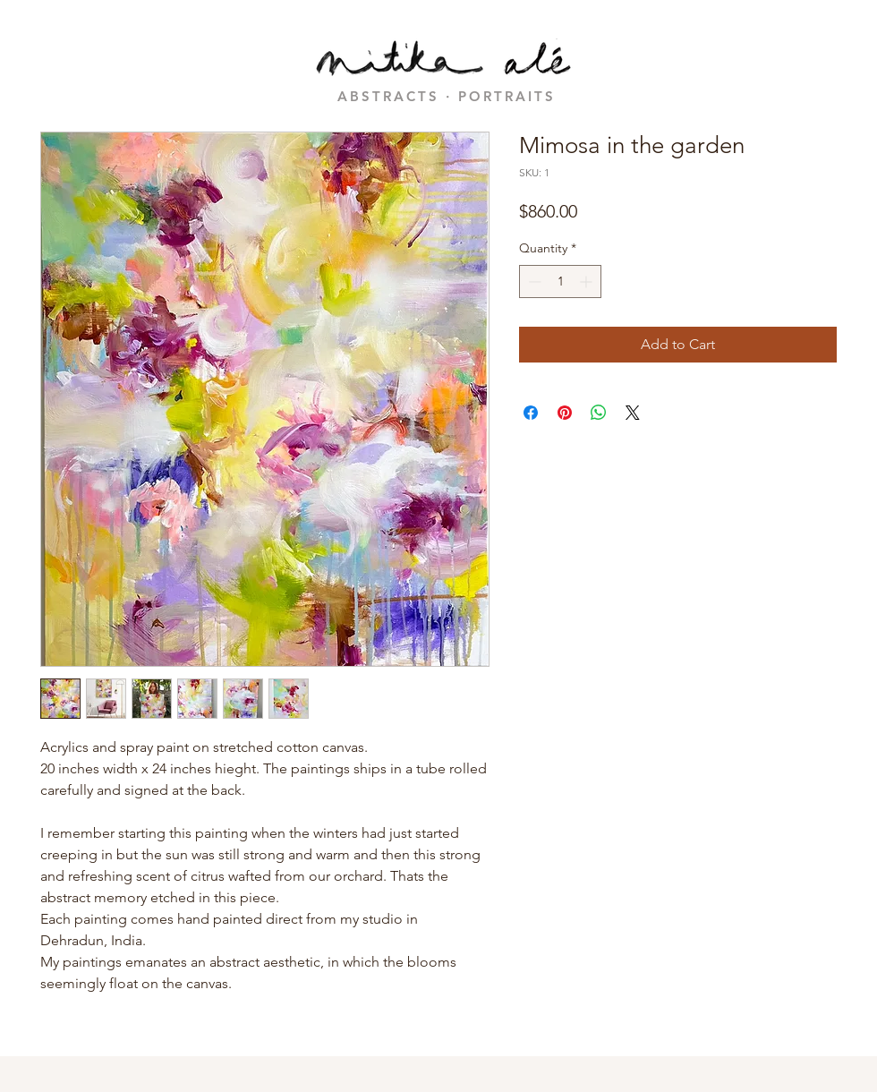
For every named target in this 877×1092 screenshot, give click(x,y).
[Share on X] (632, 412)
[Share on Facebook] (530, 412)
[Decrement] (533, 281)
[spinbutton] (560, 281)
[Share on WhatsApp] (598, 412)
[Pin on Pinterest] (564, 412)
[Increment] (587, 281)
